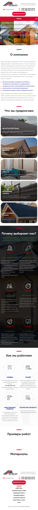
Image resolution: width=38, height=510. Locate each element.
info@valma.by (9, 9)
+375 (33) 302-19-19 (28, 9)
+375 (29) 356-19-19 (28, 10)
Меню (19, 18)
